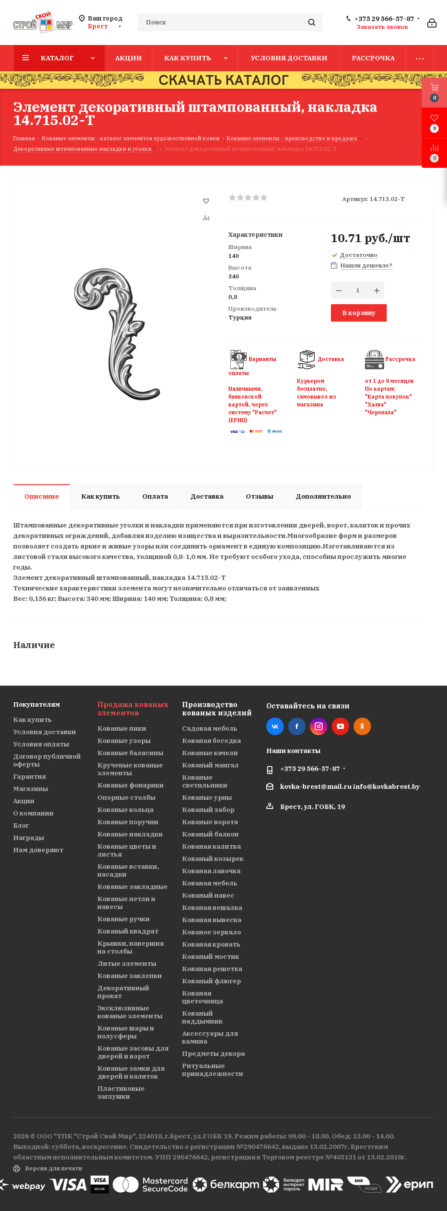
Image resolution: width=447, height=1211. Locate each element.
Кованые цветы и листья (126, 850)
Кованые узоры (124, 740)
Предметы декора (213, 1053)
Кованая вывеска (211, 920)
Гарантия (29, 776)
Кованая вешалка (212, 907)
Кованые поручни (127, 822)
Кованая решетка (212, 969)
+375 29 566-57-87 (384, 19)
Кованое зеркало (211, 932)
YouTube (340, 726)
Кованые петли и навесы (126, 903)
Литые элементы (126, 963)
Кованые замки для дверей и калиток (131, 1072)
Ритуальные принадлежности (212, 1070)
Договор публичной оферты (47, 760)
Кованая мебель (209, 883)
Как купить (32, 719)
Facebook (297, 726)
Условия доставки (44, 732)
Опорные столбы (126, 797)
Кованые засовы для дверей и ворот (132, 1052)
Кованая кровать (211, 944)
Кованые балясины (130, 753)
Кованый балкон (210, 834)
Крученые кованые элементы (130, 769)
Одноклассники (362, 726)
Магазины (30, 788)
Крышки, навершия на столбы (130, 947)
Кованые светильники (204, 781)
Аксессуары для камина (210, 1037)
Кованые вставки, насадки (128, 870)
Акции (23, 801)
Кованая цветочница (202, 997)
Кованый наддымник (202, 1017)
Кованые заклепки (129, 976)
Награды (28, 837)
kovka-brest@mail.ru (316, 786)
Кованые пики (121, 728)
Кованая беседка (211, 740)
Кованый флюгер (211, 981)
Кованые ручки (123, 919)
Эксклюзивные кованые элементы (129, 1012)
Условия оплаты (41, 744)
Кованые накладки (130, 834)
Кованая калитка (211, 846)
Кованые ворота (210, 822)
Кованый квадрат (127, 931)
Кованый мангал (210, 765)
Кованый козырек (213, 858)
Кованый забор (208, 809)
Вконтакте (275, 726)
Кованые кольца (125, 809)
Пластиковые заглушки (120, 1092)
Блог (21, 825)
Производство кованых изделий (216, 708)
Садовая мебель (209, 728)
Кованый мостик (210, 956)
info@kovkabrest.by (386, 786)
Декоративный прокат (123, 992)
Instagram (318, 726)
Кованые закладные (132, 886)
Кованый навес (208, 895)
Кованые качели (210, 753)
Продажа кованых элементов (132, 708)
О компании (33, 813)
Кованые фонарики (130, 785)
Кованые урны (207, 797)
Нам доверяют (38, 850)
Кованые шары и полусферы (125, 1032)
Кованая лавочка (211, 871)
